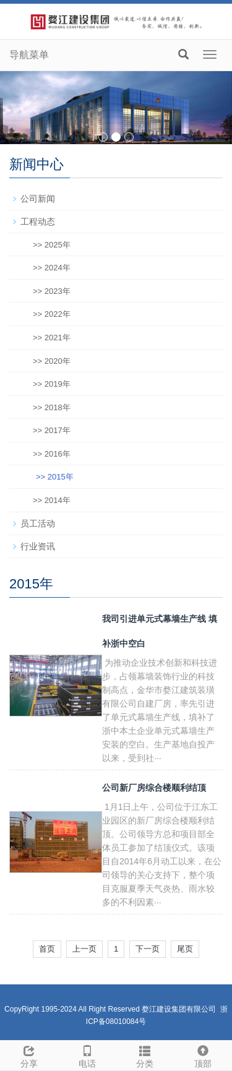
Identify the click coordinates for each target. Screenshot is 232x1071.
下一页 (147, 948)
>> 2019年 (52, 384)
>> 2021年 (52, 337)
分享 (29, 1055)
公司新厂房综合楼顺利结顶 (154, 788)
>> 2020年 (52, 361)
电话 (87, 1055)
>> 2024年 (52, 267)
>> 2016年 (52, 453)
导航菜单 (29, 54)
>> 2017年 (52, 430)
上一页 (84, 948)
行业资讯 (37, 546)
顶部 (203, 1055)
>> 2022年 (52, 314)
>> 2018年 (52, 407)
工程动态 (37, 221)
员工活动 (37, 523)
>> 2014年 (52, 500)
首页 (47, 948)
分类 (145, 1055)
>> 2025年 (52, 244)
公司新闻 (37, 199)
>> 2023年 (52, 291)
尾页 (185, 948)
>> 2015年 (55, 476)
